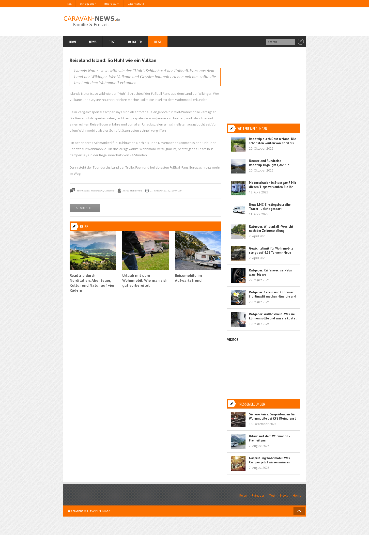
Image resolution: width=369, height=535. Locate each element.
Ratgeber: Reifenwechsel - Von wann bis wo (270, 272)
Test (112, 41)
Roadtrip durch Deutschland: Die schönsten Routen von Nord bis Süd (272, 143)
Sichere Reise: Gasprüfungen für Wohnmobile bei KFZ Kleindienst (272, 416)
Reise (157, 41)
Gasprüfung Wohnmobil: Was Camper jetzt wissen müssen (269, 460)
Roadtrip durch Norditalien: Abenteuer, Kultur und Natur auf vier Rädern (92, 283)
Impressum (111, 3)
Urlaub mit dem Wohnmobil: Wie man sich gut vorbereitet (145, 280)
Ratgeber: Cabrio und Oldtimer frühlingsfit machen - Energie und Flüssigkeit (272, 296)
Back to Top (299, 511)
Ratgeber (135, 41)
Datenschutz (135, 3)
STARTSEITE (84, 207)
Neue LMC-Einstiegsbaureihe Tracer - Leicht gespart (270, 207)
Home (73, 41)
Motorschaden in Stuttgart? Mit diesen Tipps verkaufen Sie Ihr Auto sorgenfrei (272, 187)
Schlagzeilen (88, 3)
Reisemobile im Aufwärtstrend (188, 278)
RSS (69, 3)
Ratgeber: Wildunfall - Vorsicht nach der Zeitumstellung (271, 228)
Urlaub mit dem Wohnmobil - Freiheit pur (269, 438)
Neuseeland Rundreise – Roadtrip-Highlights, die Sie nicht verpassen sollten (269, 165)
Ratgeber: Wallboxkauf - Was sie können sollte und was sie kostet (273, 316)
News (92, 41)
